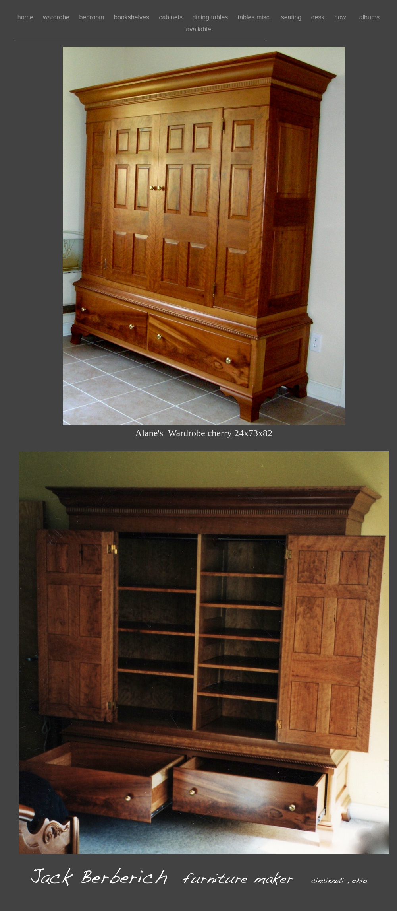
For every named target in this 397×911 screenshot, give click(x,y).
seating (292, 17)
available (198, 29)
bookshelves (132, 17)
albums (369, 17)
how (342, 17)
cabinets (171, 17)
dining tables (210, 17)
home (26, 17)
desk (318, 17)
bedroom (92, 17)
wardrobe (57, 17)
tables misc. (255, 17)
